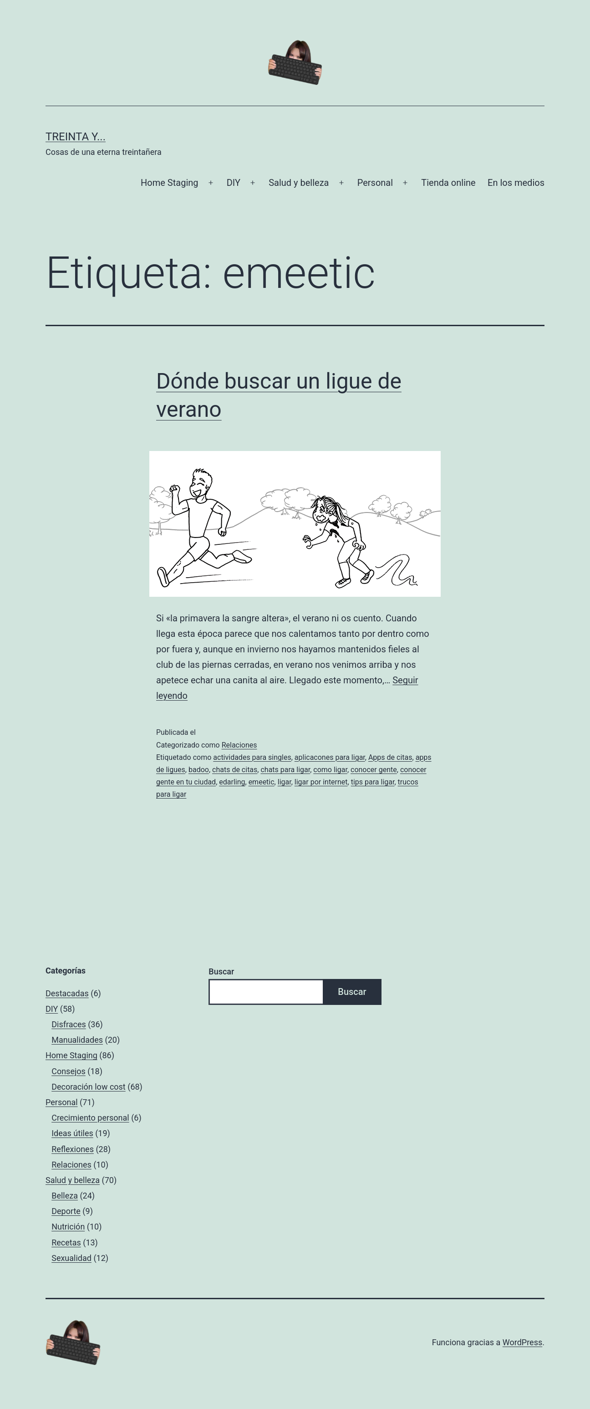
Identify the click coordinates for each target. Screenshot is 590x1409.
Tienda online (448, 182)
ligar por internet (321, 782)
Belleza (64, 1195)
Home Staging (169, 182)
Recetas (66, 1242)
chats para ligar (285, 769)
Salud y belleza (299, 182)
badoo (198, 769)
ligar (284, 782)
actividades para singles (252, 757)
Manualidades (77, 1040)
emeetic (262, 782)
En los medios (516, 182)
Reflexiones (72, 1149)
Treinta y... (76, 136)
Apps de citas (390, 757)
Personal (375, 182)
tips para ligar (373, 782)
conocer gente (374, 769)
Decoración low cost (88, 1086)
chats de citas (234, 769)
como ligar (330, 769)
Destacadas (67, 993)
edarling (232, 782)
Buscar (221, 971)
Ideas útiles (72, 1133)
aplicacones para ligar (330, 757)
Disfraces (68, 1024)
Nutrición (68, 1226)
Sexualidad (71, 1258)
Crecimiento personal (90, 1117)
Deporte (66, 1211)
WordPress (522, 1342)
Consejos (68, 1071)
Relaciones (239, 745)
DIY (233, 182)
